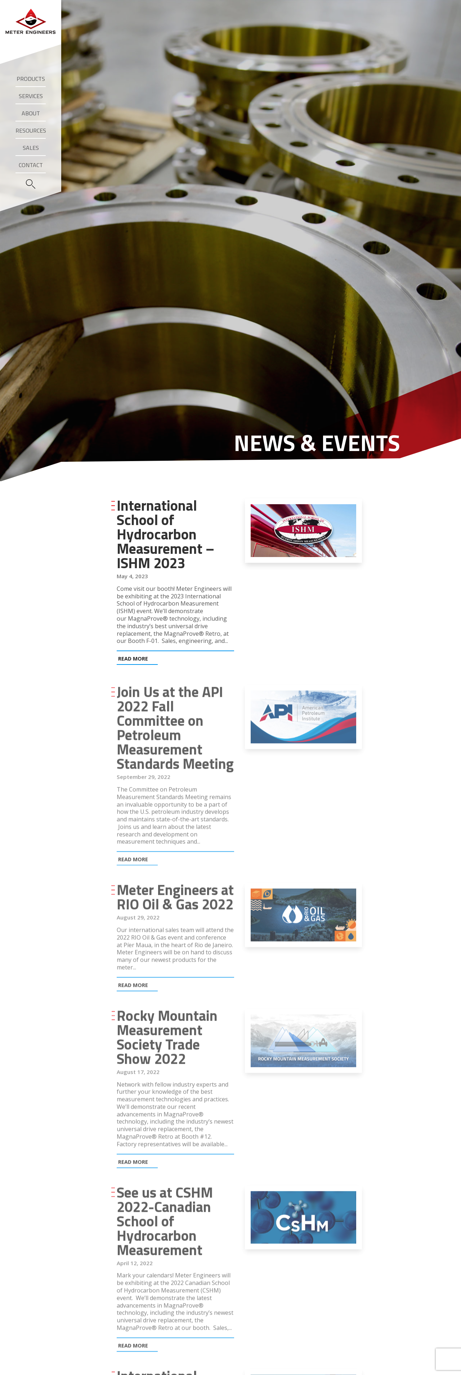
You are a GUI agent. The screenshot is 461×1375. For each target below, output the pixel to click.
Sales (31, 147)
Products (31, 78)
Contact (31, 165)
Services (31, 96)
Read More (133, 658)
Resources (30, 130)
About (31, 113)
